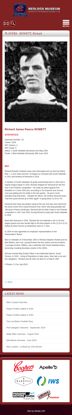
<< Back (8, 282)
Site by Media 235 (36, 411)
